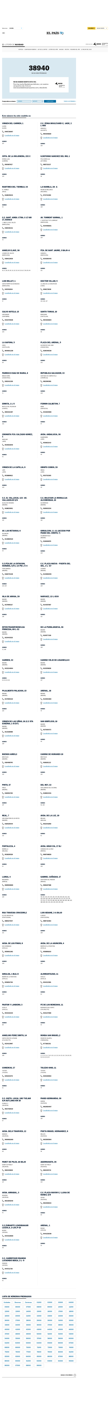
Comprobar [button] (49, 101)
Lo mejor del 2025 (86, 49)
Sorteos (20, 49)
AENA (100, 44)
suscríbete (91, 28)
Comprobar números (30, 49)
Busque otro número (67, 1375)
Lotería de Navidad (13, 45)
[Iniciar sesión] (102, 28)
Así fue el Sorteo (42, 49)
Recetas (67, 49)
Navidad (61, 49)
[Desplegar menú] (3, 33)
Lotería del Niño (53, 49)
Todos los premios (69, 101)
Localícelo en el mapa (12, 135)
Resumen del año (75, 49)
